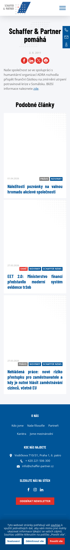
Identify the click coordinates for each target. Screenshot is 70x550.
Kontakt (66, 44)
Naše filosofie (36, 425)
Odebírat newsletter (35, 501)
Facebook (28, 489)
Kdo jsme (18, 425)
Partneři (53, 425)
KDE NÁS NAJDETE (35, 447)
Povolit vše (56, 541)
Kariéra (21, 434)
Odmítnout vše (35, 541)
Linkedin (41, 489)
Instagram (35, 489)
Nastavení (13, 541)
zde (35, 89)
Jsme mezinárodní (41, 434)
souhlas (55, 525)
